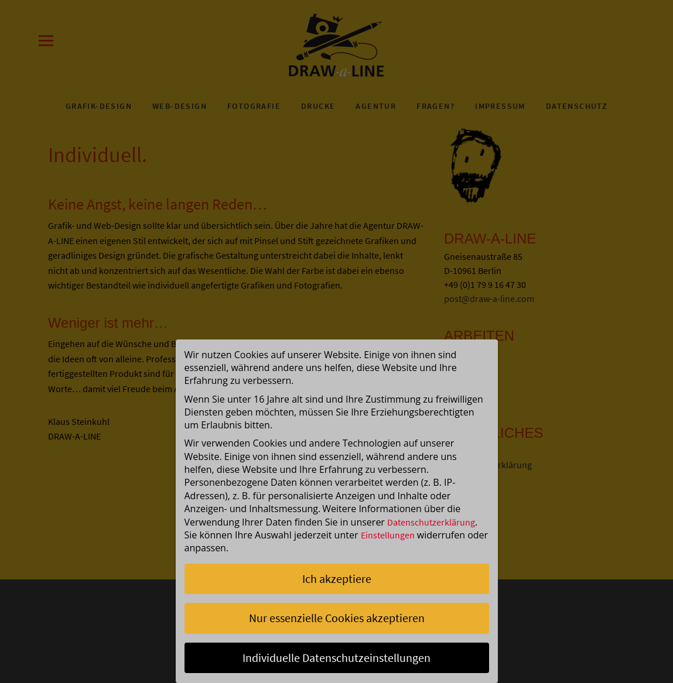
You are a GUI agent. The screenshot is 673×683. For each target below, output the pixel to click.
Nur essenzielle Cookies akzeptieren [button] (337, 617)
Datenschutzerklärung (431, 522)
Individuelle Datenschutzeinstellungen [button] (336, 657)
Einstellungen (388, 535)
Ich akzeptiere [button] (336, 578)
